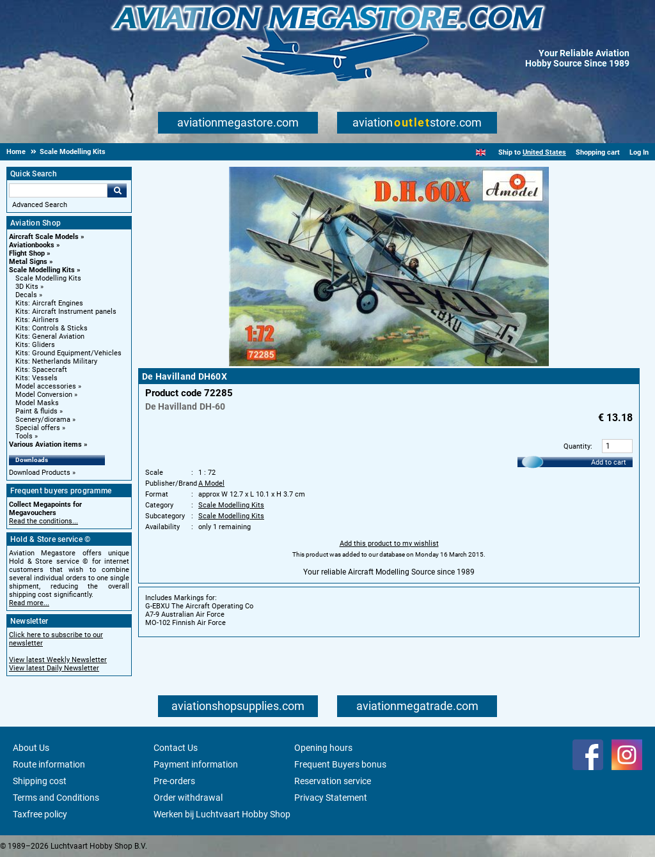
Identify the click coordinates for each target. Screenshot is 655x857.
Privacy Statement (330, 797)
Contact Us (176, 748)
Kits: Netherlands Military (56, 361)
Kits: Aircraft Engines (49, 303)
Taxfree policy (40, 814)
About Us (31, 748)
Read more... (29, 603)
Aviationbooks (31, 245)
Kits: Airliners (37, 320)
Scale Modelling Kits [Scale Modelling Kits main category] (48, 278)
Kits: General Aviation (49, 336)
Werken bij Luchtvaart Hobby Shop (222, 814)
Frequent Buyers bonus (340, 764)
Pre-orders (174, 781)
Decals (26, 295)
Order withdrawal (188, 797)
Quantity (577, 446)
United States (544, 152)
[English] (480, 152)
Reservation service (332, 781)
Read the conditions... (43, 521)
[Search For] (58, 190)
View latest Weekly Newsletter (58, 660)
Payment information (196, 764)
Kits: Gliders (35, 345)
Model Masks (37, 403)
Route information (49, 764)
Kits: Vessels (36, 378)
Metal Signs (28, 262)
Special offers (37, 428)
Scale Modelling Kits (42, 270)
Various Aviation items (45, 444)
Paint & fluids (36, 411)
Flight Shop (27, 253)
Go (117, 190)
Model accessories (45, 386)
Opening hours (323, 748)
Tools (24, 436)
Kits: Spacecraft (41, 370)
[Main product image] (389, 363)
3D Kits (26, 286)
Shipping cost (40, 781)
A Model (211, 483)
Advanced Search (39, 205)
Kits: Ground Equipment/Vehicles (68, 353)
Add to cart (608, 462)
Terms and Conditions (56, 797)
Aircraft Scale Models (44, 237)
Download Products (39, 472)
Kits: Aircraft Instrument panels (65, 311)
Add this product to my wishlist (389, 543)
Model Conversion (43, 394)
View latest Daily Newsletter (54, 668)
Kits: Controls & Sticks (51, 328)
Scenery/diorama (42, 419)
